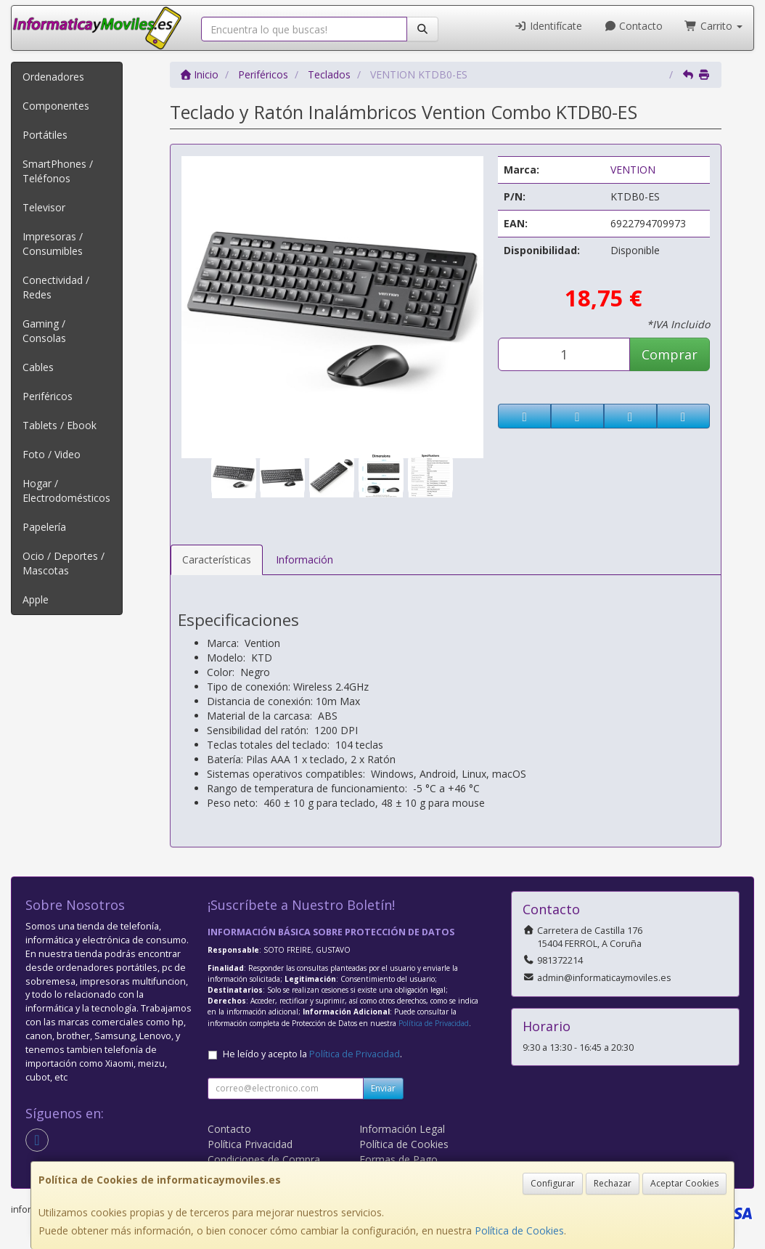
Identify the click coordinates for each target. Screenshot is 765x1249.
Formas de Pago (398, 1159)
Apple (35, 599)
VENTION (632, 169)
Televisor (43, 207)
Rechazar (612, 1183)
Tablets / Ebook (59, 425)
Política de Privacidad (433, 1023)
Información (304, 559)
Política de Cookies (519, 1230)
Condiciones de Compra (264, 1159)
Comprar (670, 354)
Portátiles (45, 135)
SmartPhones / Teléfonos (57, 171)
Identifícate (548, 26)
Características (216, 559)
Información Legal (402, 1129)
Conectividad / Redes (55, 287)
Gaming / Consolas (44, 331)
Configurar (553, 1183)
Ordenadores (53, 77)
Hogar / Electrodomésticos (66, 490)
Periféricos (47, 396)
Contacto (633, 26)
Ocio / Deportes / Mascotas (63, 563)
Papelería (44, 527)
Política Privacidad (250, 1144)
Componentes (55, 106)
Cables (38, 367)
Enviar (383, 1088)
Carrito (713, 26)
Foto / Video (51, 454)
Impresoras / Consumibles (52, 243)
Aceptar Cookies (684, 1183)
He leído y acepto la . (312, 1054)
